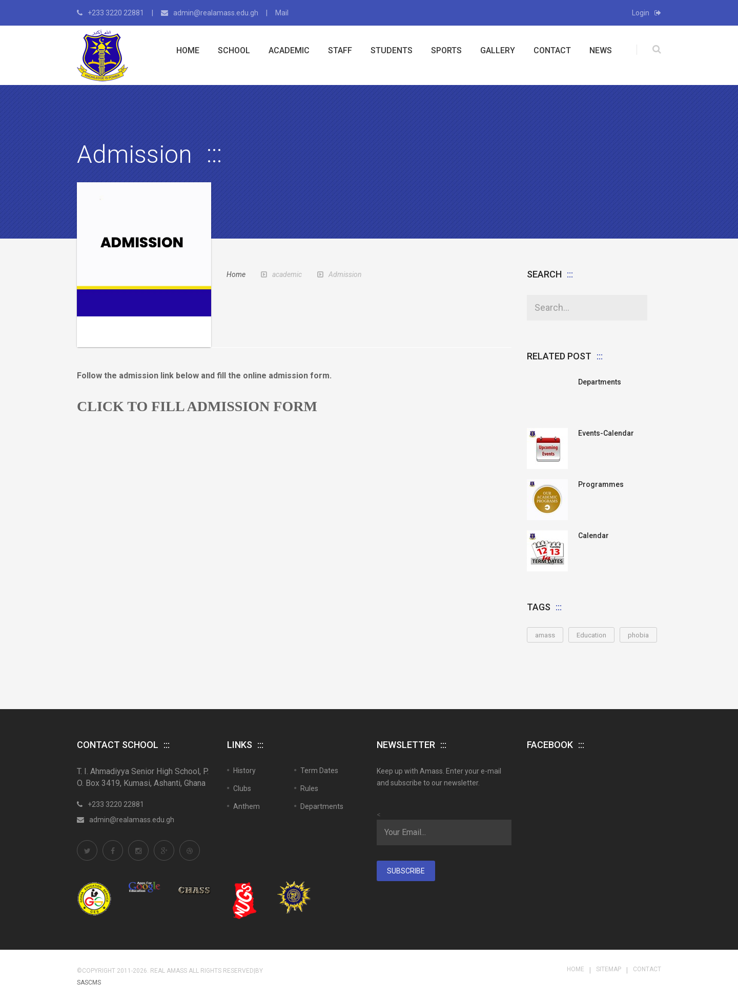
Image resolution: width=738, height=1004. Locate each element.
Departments (599, 382)
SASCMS (89, 982)
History (244, 770)
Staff (340, 50)
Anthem (246, 806)
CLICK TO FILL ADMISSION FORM (197, 406)
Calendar (593, 535)
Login (646, 13)
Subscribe (406, 871)
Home (187, 50)
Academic (289, 50)
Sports (446, 50)
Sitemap (608, 969)
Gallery (497, 50)
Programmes (601, 484)
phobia (638, 635)
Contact (552, 50)
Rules (309, 788)
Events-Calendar (606, 433)
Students (392, 50)
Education (591, 635)
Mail (282, 13)
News (600, 50)
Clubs (242, 788)
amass (545, 635)
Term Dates (319, 770)
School (234, 50)
